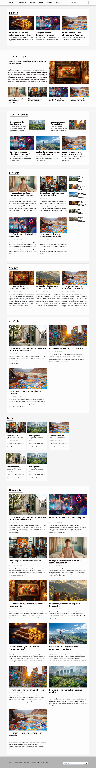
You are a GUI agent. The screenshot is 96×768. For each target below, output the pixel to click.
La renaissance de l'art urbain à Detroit (58, 124)
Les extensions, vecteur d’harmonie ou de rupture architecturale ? (82, 213)
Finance (11, 2)
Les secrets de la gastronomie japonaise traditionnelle (27, 62)
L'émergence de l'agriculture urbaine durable (17, 124)
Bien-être (32, 2)
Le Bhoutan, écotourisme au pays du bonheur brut (81, 219)
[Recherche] (77, 2)
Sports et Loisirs (21, 2)
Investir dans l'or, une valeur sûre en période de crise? (20, 34)
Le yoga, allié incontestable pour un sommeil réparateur (17, 100)
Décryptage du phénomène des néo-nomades (37, 100)
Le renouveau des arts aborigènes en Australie (72, 33)
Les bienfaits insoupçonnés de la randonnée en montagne (48, 154)
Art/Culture (50, 2)
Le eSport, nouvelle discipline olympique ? (45, 33)
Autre (57, 2)
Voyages (40, 2)
